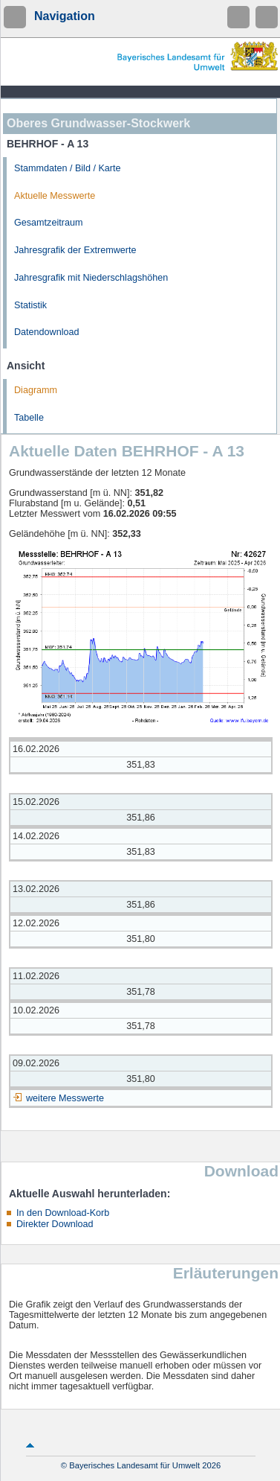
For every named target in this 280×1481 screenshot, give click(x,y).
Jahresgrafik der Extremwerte (75, 250)
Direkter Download (55, 1224)
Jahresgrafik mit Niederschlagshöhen (91, 278)
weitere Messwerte (65, 1098)
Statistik (30, 305)
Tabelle (29, 418)
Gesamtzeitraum (48, 222)
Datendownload (46, 332)
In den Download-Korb (62, 1213)
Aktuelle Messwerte (54, 196)
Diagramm (35, 390)
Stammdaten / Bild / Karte (67, 168)
